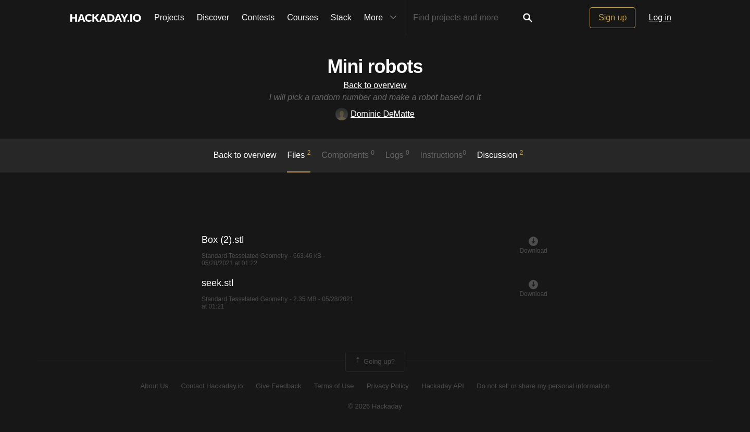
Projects (169, 17)
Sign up (612, 17)
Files (298, 154)
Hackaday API (442, 386)
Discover (213, 17)
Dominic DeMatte (375, 113)
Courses (302, 17)
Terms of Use (334, 386)
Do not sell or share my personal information (543, 386)
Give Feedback (278, 386)
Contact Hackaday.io (212, 386)
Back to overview (375, 85)
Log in (659, 17)
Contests (258, 17)
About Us (154, 386)
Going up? (374, 361)
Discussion (500, 154)
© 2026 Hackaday (375, 406)
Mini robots (375, 66)
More (383, 17)
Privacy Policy (388, 386)
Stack (341, 17)
